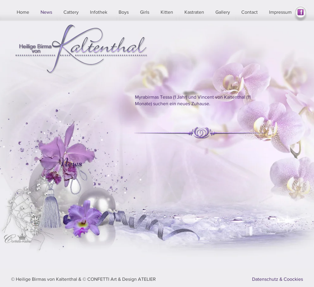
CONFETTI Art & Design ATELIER (121, 279)
